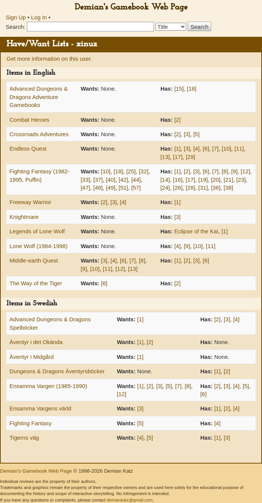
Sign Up (16, 17)
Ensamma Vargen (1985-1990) (48, 386)
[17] (177, 157)
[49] (110, 187)
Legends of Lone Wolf (37, 231)
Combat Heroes (29, 119)
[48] (98, 187)
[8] (225, 171)
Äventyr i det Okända (36, 342)
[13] (165, 157)
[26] (177, 187)
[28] (190, 187)
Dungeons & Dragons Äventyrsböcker (57, 371)
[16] (177, 179)
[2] (177, 119)
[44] (136, 179)
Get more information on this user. (49, 58)
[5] (196, 134)
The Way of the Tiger (35, 283)
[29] (190, 157)
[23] (241, 179)
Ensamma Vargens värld (40, 408)
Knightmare (24, 217)
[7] (215, 148)
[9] (234, 171)
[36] (215, 187)
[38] (228, 187)
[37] (98, 179)
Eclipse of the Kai (196, 231)
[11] (239, 148)
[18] (191, 88)
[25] (131, 171)
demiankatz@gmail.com (129, 500)
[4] (196, 148)
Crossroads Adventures (39, 134)
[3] (187, 134)
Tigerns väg (24, 437)
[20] (215, 179)
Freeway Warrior (30, 202)
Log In (39, 17)
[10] (226, 148)
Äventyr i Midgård (31, 357)
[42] (123, 179)
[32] (143, 171)
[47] (85, 187)
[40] (110, 179)
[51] (123, 187)
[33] (85, 179)
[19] (203, 179)
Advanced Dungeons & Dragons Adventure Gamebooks (38, 96)
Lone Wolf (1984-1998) (38, 246)
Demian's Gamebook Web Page (131, 7)
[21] (228, 179)
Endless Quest (28, 148)
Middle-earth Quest (33, 260)
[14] (165, 179)
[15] (179, 88)
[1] (177, 148)
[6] (206, 148)
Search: (15, 27)
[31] (203, 187)
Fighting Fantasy (30, 423)
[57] (136, 187)
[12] (245, 171)
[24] (165, 187)
